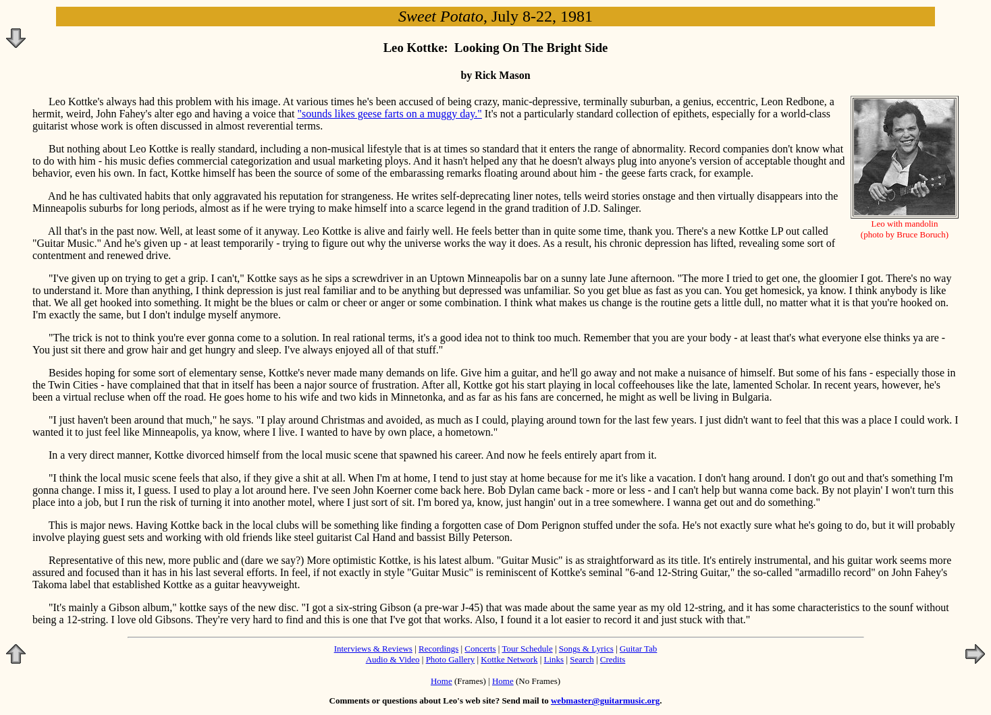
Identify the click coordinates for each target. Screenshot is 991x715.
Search (581, 659)
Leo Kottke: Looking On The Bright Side (495, 47)
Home (441, 681)
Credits (613, 659)
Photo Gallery (450, 659)
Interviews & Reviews (373, 649)
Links (554, 659)
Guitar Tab (639, 649)
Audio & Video (393, 659)
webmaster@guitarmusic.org (605, 700)
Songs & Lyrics (586, 649)
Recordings (438, 649)
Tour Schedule (527, 649)
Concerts (479, 649)
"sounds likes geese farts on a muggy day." (390, 113)
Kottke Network (509, 659)
